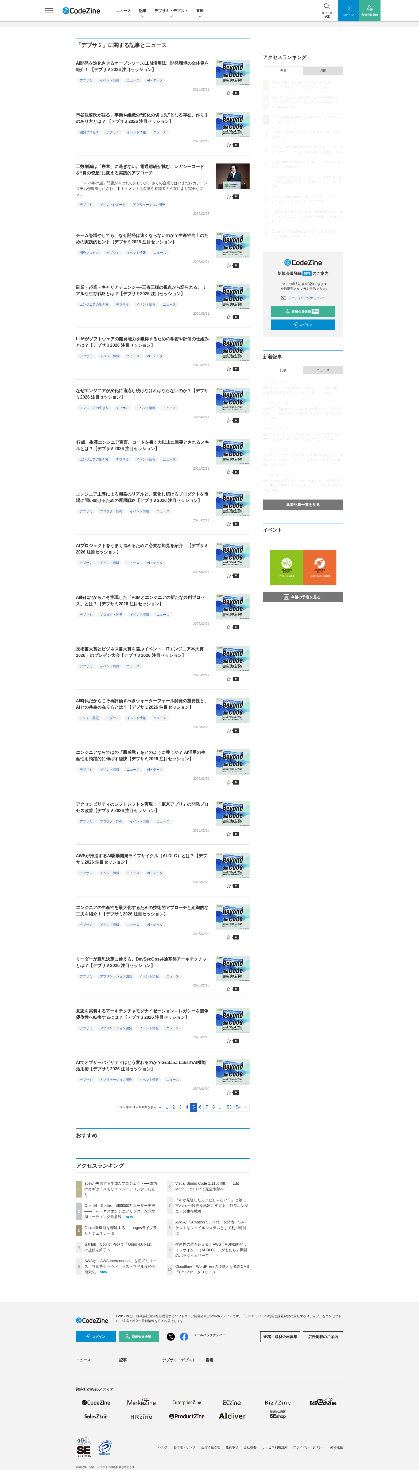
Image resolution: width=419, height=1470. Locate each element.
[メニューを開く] (49, 10)
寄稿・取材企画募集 (280, 1337)
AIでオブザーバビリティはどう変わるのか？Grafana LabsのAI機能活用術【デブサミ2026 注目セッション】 (141, 1065)
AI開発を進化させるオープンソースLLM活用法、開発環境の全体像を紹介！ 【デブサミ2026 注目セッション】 (142, 66)
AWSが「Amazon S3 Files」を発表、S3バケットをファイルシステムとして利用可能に (210, 1227)
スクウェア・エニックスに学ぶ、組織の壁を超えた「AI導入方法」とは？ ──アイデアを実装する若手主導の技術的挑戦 (303, 460)
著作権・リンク (184, 1447)
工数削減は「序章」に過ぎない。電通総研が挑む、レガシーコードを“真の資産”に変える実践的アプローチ (140, 169)
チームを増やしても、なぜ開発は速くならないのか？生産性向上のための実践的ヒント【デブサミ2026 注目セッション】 (142, 238)
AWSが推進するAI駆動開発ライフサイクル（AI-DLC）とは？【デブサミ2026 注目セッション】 (141, 858)
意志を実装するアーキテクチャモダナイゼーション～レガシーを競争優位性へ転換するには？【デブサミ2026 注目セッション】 (142, 1014)
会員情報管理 (210, 1447)
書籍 (200, 11)
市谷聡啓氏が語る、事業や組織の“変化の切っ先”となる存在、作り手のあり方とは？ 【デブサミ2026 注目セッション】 (142, 118)
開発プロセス (89, 132)
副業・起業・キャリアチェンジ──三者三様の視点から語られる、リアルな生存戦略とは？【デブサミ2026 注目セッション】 (141, 290)
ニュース (123, 11)
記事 (142, 11)
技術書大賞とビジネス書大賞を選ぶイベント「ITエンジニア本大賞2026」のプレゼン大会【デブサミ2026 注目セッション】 (140, 652)
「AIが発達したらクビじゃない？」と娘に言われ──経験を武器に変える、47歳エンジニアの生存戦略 (211, 1205)
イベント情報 (109, 80)
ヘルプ (163, 1447)
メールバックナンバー (303, 298)
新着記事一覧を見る (303, 504)
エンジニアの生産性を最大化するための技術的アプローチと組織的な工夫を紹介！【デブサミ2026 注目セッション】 (142, 910)
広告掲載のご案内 (323, 1337)
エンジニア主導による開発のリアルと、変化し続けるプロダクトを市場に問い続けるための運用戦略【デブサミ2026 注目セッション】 (142, 497)
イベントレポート (113, 204)
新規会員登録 (302, 311)
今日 (283, 71)
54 (238, 1107)
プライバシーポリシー (309, 1447)
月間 (323, 71)
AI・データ (155, 80)
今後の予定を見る (302, 597)
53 (229, 1107)
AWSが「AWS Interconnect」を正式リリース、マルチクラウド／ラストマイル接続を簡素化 (120, 1266)
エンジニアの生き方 (94, 304)
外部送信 (336, 1447)
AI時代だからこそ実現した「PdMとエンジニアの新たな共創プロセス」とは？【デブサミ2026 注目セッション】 (140, 600)
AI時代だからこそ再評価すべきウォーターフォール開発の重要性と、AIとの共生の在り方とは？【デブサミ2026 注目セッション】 (142, 704)
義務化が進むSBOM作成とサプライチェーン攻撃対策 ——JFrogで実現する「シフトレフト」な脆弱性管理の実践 (302, 485)
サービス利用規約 (275, 1447)
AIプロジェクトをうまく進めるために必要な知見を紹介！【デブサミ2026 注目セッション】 (142, 548)
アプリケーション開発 (149, 204)
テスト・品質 (89, 718)
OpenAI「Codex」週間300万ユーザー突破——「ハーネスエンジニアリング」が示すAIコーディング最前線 (120, 1211)
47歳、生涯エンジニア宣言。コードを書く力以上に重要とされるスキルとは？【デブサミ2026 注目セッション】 (142, 445)
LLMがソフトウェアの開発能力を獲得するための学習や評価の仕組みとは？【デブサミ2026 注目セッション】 (142, 342)
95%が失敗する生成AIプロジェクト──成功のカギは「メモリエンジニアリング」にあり (120, 1189)
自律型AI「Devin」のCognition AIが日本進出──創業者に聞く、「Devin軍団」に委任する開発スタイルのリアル (302, 413)
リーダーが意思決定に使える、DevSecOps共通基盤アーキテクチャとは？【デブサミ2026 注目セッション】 (141, 962)
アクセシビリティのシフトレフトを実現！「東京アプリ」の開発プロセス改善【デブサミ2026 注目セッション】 (142, 807)
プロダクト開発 (111, 511)
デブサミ (86, 80)
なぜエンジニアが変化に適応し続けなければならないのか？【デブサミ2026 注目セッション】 (142, 393)
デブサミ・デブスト (171, 11)
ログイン (302, 324)
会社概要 (250, 1447)
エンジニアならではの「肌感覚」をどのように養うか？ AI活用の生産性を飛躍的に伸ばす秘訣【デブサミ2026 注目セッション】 (140, 755)
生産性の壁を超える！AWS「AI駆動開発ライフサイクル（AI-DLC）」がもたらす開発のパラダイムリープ (211, 1250)
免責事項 (232, 1447)
